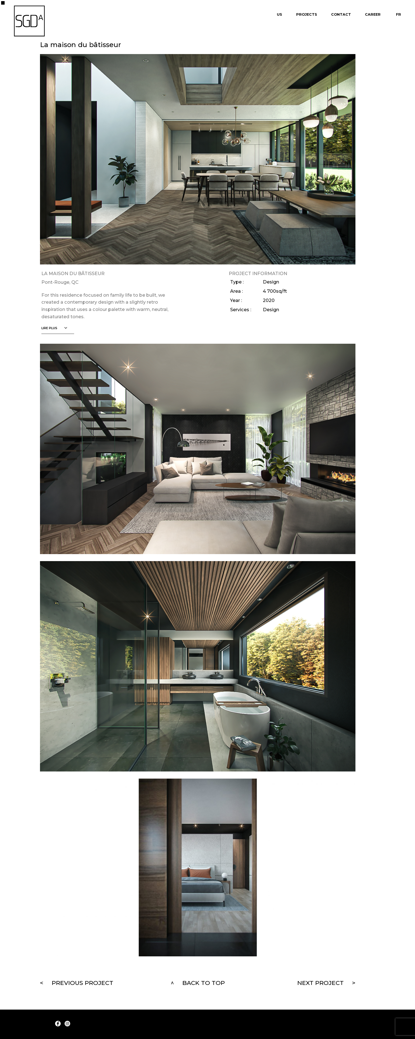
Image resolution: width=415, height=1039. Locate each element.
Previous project (82, 982)
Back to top (203, 982)
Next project (320, 982)
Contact (341, 14)
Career (373, 14)
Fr (398, 14)
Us (279, 14)
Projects (306, 14)
